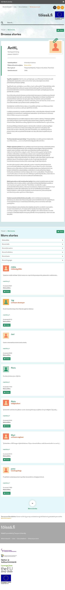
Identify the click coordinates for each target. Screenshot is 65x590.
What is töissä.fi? (7, 7)
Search (3, 23)
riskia (13, 267)
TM (12, 301)
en (55, 7)
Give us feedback (23, 7)
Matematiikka (27, 65)
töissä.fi (45, 15)
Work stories (11, 30)
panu (13, 469)
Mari (13, 435)
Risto (13, 368)
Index (15, 7)
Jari (12, 334)
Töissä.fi (3, 30)
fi (58, 7)
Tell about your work (35, 7)
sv (62, 7)
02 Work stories (6, 2)
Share (61, 30)
